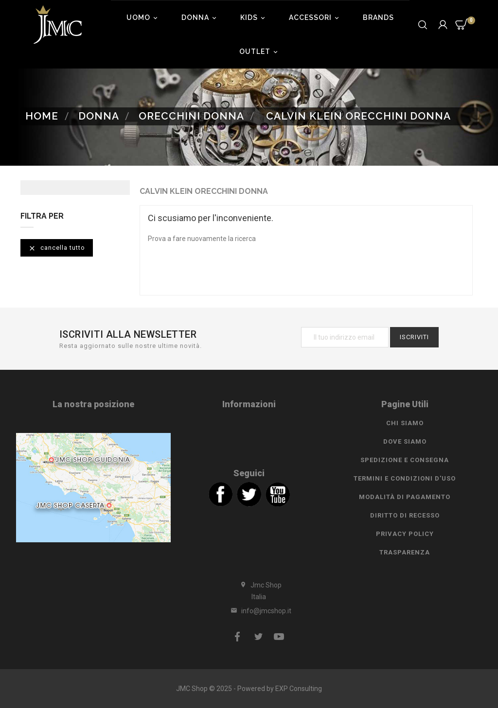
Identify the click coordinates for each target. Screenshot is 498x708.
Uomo (143, 17)
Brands (378, 17)
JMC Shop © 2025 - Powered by (225, 688)
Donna (200, 17)
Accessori (315, 17)
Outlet (260, 51)
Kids (254, 17)
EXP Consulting (298, 688)
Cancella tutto (56, 248)
